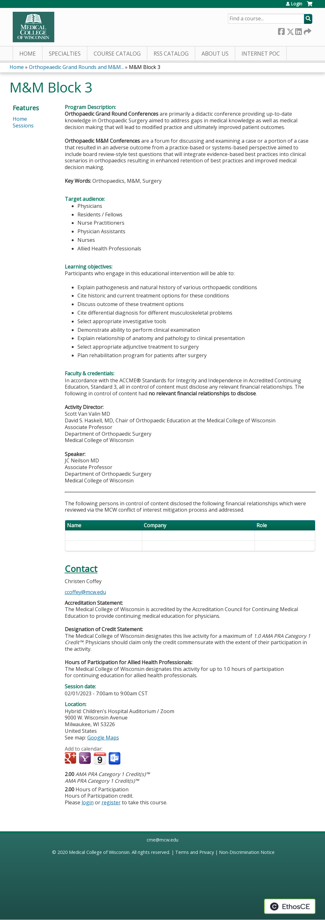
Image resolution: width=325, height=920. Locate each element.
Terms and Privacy (194, 852)
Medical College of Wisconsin (99, 852)
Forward (307, 30)
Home (27, 53)
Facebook (281, 30)
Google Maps (103, 737)
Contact (81, 569)
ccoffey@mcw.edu (85, 592)
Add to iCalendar (99, 758)
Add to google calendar (71, 758)
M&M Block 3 (144, 67)
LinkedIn (298, 30)
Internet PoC (261, 53)
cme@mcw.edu (162, 840)
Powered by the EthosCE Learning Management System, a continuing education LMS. (289, 906)
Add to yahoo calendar (85, 758)
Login (296, 4)
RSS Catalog (171, 53)
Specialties (65, 53)
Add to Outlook (115, 758)
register (111, 802)
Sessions (23, 125)
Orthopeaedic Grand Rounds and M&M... (76, 67)
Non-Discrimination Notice (247, 852)
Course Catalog (117, 53)
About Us (215, 53)
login (88, 802)
